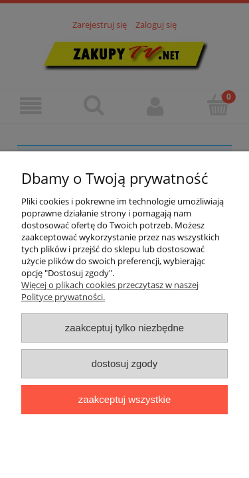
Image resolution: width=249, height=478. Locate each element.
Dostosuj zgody (125, 363)
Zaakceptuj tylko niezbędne (124, 327)
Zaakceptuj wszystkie (124, 399)
